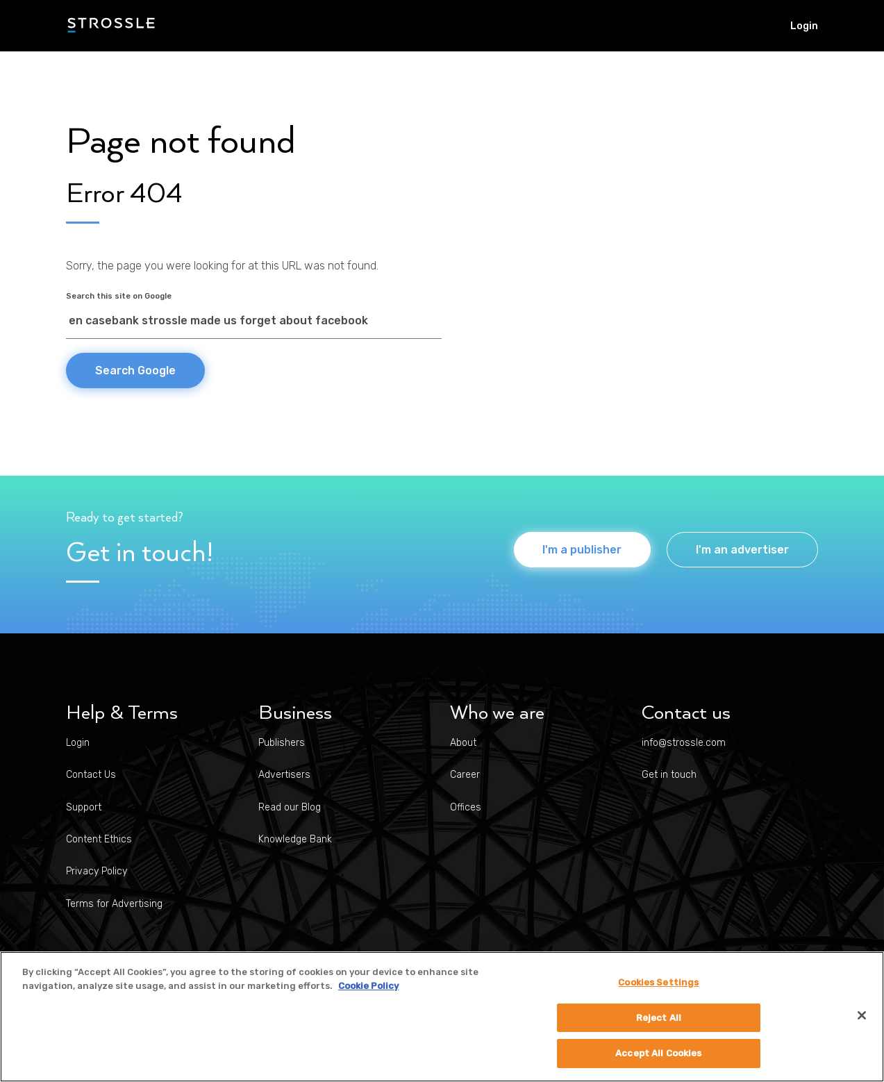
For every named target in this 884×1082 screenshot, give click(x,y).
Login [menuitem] (804, 26)
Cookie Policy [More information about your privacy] (368, 986)
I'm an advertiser (742, 549)
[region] (442, 1016)
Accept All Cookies (658, 1053)
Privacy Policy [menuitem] (96, 871)
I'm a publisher (579, 549)
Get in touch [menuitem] (669, 775)
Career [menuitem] (465, 775)
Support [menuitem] (83, 807)
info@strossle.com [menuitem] (684, 743)
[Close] (862, 1015)
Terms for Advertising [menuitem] (114, 904)
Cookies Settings (658, 982)
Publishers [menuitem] (281, 743)
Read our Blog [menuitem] (289, 807)
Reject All (658, 1018)
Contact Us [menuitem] (91, 775)
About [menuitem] (463, 743)
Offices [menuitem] (465, 807)
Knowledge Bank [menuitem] (295, 839)
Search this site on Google (119, 296)
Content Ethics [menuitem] (99, 839)
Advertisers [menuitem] (284, 775)
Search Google (135, 370)
